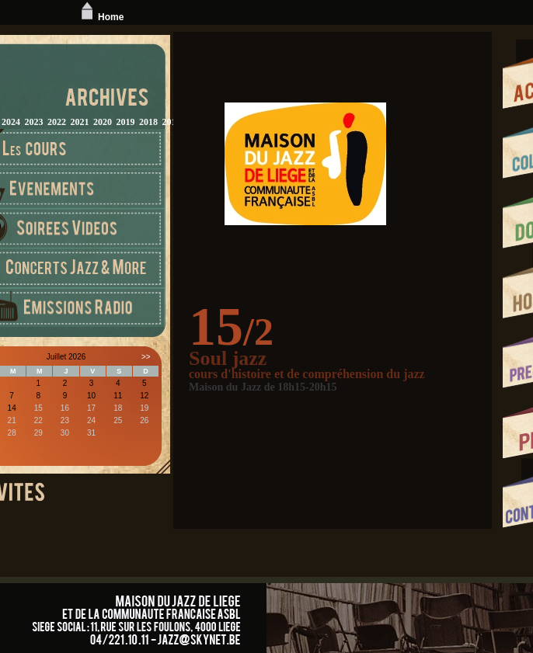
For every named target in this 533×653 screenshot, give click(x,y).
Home (101, 17)
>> (146, 357)
